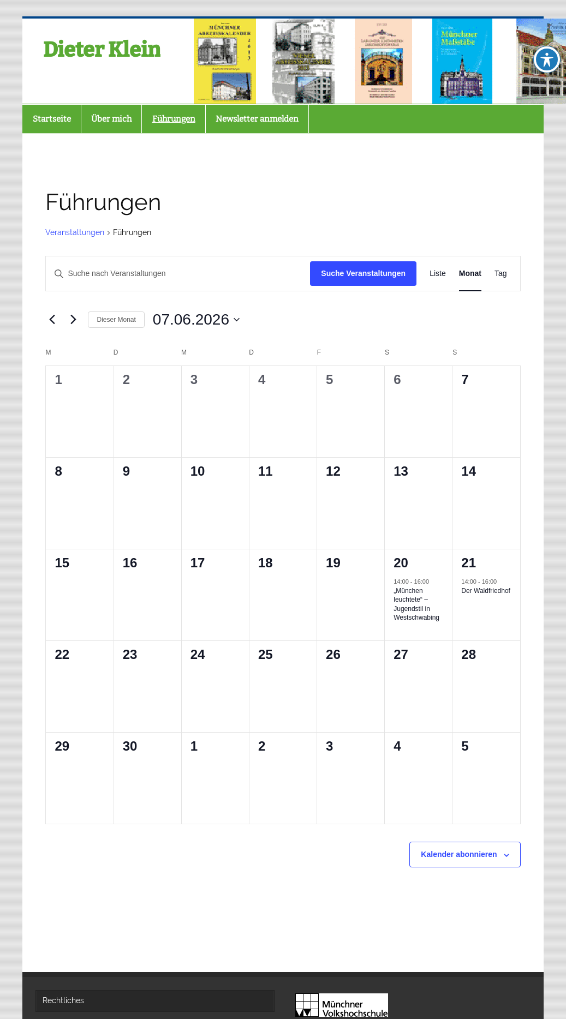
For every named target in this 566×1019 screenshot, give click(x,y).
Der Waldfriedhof (485, 591)
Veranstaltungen (74, 232)
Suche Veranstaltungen (363, 273)
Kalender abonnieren (459, 854)
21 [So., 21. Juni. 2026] (468, 562)
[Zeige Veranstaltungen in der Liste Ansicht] (438, 273)
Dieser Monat (116, 319)
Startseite (52, 119)
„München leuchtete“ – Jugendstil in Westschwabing (416, 604)
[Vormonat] (51, 319)
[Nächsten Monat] (73, 319)
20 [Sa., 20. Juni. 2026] (401, 562)
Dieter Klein (101, 49)
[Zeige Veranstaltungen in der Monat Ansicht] (470, 273)
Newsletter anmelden (257, 119)
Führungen (173, 119)
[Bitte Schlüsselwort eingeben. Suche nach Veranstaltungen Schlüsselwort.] (178, 273)
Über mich (111, 119)
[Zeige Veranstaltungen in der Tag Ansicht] (500, 273)
